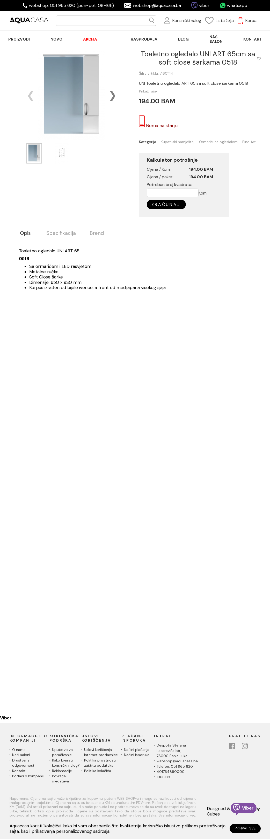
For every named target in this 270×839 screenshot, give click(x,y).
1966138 (163, 777)
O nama (19, 749)
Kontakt (19, 770)
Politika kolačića (97, 770)
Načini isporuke (136, 754)
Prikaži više (148, 91)
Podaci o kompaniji (28, 776)
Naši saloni (21, 754)
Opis (25, 233)
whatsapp (237, 5)
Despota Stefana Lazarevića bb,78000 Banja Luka (172, 750)
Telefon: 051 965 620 (175, 766)
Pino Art (249, 142)
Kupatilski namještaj (177, 142)
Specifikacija (61, 233)
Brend (97, 233)
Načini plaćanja (136, 749)
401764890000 (171, 771)
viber (204, 5)
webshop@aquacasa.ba (157, 5)
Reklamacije (62, 770)
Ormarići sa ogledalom (218, 142)
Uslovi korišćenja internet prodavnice (101, 752)
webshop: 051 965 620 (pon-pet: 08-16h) (71, 5)
